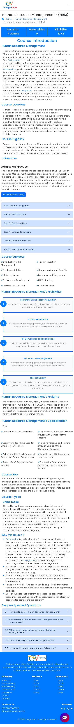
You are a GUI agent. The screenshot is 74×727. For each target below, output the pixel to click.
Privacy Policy (8, 683)
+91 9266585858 (10, 708)
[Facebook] (61, 708)
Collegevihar (14, 60)
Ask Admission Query (13, 194)
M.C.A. (36, 683)
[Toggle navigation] (69, 5)
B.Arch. (61, 689)
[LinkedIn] (71, 708)
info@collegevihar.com (13, 711)
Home (7, 18)
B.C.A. (60, 683)
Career (5, 695)
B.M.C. (61, 686)
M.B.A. (36, 680)
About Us (6, 680)
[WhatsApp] (65, 708)
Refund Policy (8, 686)
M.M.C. (36, 686)
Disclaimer (7, 692)
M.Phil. (36, 692)
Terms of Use (8, 689)
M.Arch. (37, 689)
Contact (6, 698)
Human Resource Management (31, 18)
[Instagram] (68, 708)
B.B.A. (60, 680)
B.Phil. (61, 692)
